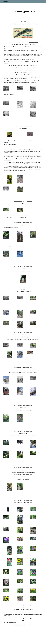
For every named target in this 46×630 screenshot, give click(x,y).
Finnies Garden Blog (19, 44)
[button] (1, 1)
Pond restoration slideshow (33, 339)
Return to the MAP (18, 125)
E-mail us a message (33, 42)
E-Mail (34, 67)
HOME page (29, 125)
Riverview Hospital (8, 82)
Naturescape (12, 55)
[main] (23, 11)
